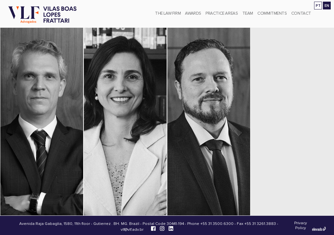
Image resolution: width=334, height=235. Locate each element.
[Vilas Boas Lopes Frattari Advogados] (42, 15)
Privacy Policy (300, 225)
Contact (301, 13)
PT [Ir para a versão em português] (318, 5)
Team (247, 13)
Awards (193, 13)
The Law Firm (168, 13)
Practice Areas (221, 13)
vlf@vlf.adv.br (132, 229)
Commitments (272, 13)
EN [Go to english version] (327, 5)
